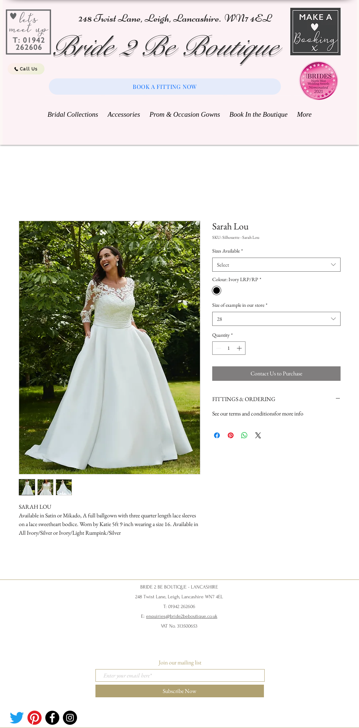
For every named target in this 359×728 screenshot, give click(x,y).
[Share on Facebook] (217, 435)
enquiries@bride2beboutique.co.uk (181, 616)
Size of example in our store (240, 305)
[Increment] (239, 348)
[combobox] (276, 265)
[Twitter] (17, 718)
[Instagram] (70, 718)
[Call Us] (26, 68)
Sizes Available (227, 250)
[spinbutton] (228, 348)
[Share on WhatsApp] (244, 435)
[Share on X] (258, 435)
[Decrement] (217, 348)
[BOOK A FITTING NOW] (165, 86)
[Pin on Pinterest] (230, 435)
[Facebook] (52, 718)
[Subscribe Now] (179, 691)
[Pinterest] (34, 718)
